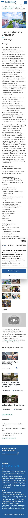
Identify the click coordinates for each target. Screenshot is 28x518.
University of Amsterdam (13, 405)
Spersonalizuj (14, 275)
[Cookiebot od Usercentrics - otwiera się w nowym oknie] (20, 241)
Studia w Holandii (20, 8)
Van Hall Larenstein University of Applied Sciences (11, 384)
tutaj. (17, 342)
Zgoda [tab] (4, 245)
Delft (18, 368)
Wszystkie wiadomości (9, 438)
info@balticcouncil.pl (9, 340)
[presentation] (13, 460)
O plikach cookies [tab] (21, 245)
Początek (4, 7)
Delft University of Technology (10, 363)
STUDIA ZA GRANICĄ (7, 8)
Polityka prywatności (9, 449)
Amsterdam (19, 409)
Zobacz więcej (6, 368)
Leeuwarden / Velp (18, 390)
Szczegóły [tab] (11, 245)
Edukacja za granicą (14, 7)
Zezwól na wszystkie (14, 271)
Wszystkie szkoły (7, 414)
